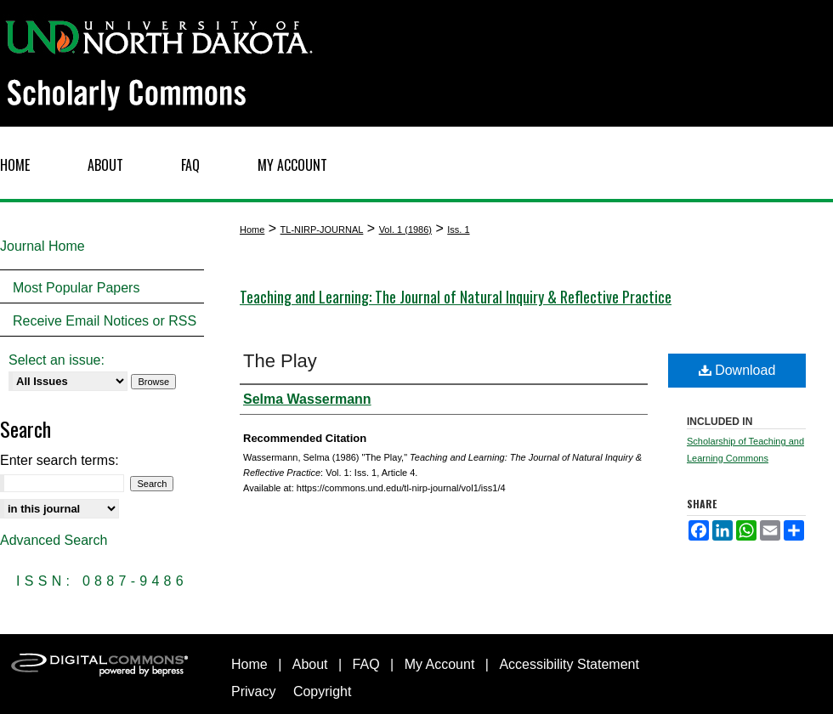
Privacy (253, 691)
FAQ (366, 664)
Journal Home (42, 246)
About (310, 664)
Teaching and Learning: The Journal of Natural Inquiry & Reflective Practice (456, 297)
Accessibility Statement (569, 664)
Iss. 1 (458, 229)
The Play (280, 360)
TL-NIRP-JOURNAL (322, 229)
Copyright (322, 691)
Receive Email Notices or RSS (104, 321)
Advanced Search (53, 540)
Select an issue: (56, 360)
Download (737, 370)
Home (252, 229)
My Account (440, 664)
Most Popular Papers (76, 287)
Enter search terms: (59, 460)
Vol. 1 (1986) (405, 229)
